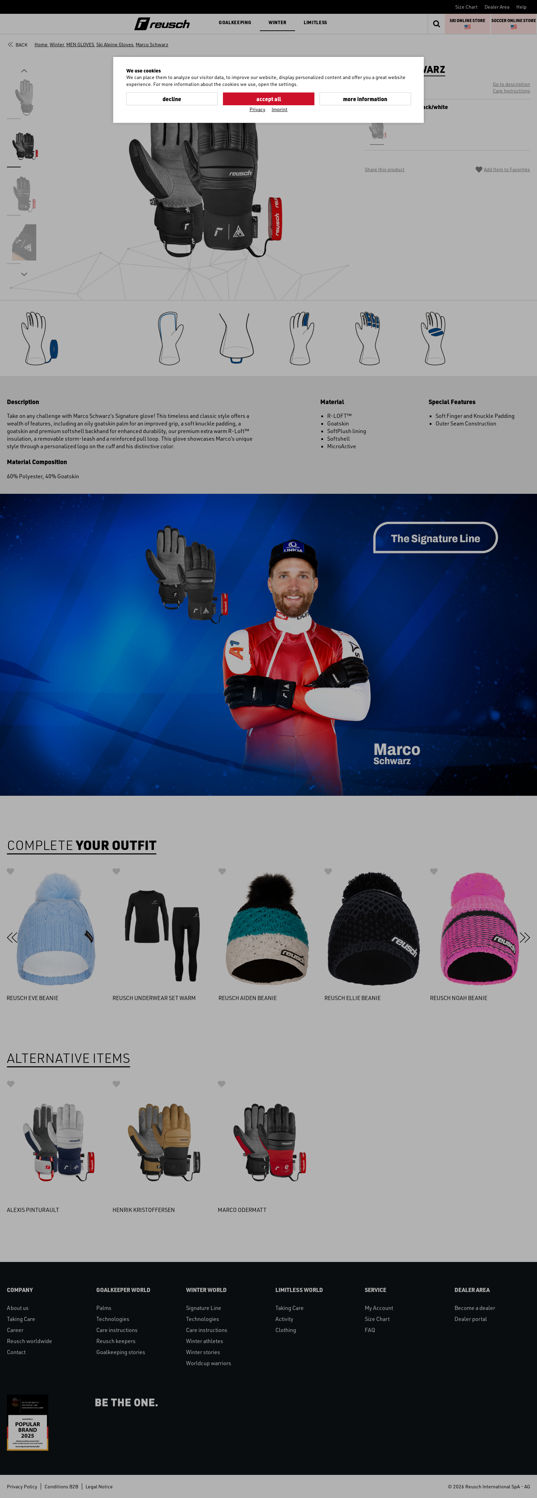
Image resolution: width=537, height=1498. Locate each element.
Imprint (279, 109)
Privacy (257, 109)
